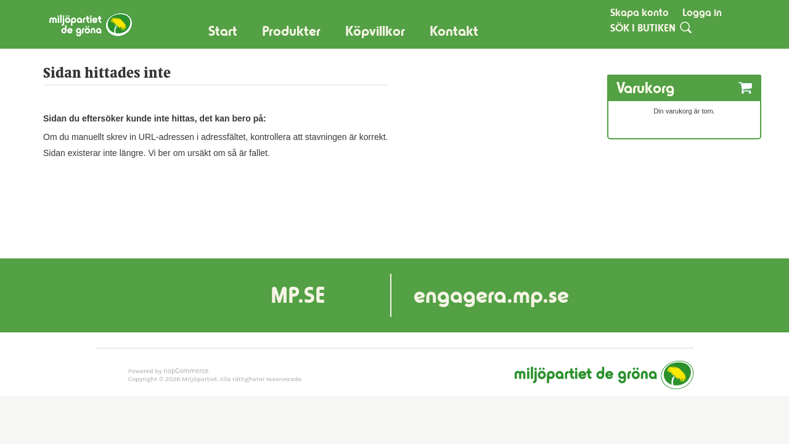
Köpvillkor (375, 31)
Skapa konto (639, 12)
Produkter (291, 31)
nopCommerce (185, 371)
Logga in (702, 12)
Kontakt (454, 31)
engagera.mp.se (491, 295)
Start (222, 31)
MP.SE (298, 295)
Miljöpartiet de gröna (604, 375)
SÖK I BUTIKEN (643, 28)
